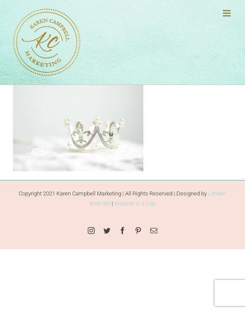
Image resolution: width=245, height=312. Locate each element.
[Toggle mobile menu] (227, 13)
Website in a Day (135, 225)
